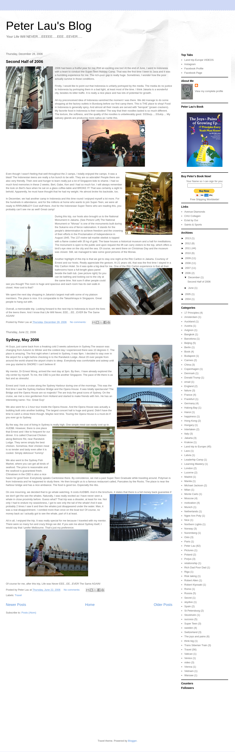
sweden (188, 627)
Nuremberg (190, 532)
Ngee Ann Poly (192, 515)
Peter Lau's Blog (49, 25)
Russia (188, 593)
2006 (188, 273)
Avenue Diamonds (194, 211)
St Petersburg (192, 610)
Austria (188, 325)
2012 (188, 243)
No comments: (78, 322)
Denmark (189, 373)
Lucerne (188, 472)
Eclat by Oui (191, 220)
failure (187, 390)
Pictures (188, 550)
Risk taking (190, 576)
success (188, 619)
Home (90, 605)
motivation (190, 502)
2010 (188, 253)
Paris (187, 541)
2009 (188, 258)
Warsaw (188, 675)
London (188, 468)
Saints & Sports (193, 224)
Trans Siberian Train (195, 645)
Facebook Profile (193, 68)
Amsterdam (190, 317)
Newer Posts (16, 605)
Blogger (132, 740)
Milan (187, 489)
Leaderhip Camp (193, 459)
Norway (188, 528)
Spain (187, 606)
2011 (188, 248)
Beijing (188, 343)
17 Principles (191, 312)
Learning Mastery (194, 463)
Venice (188, 658)
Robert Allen (191, 580)
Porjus (188, 558)
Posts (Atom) (29, 612)
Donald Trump (192, 377)
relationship (190, 563)
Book (187, 351)
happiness (190, 416)
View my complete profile (209, 91)
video (187, 662)
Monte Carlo (191, 494)
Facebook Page (193, 72)
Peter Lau (189, 545)
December (194, 277)
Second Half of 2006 (24, 61)
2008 (188, 263)
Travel (18, 595)
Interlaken (189, 429)
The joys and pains (195, 636)
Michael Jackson (193, 485)
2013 (188, 238)
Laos (187, 450)
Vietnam (188, 671)
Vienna (188, 666)
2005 (188, 294)
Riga (187, 571)
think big (189, 640)
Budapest (189, 355)
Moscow (189, 498)
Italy (186, 433)
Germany (189, 403)
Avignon (188, 330)
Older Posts (163, 605)
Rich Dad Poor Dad (195, 567)
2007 (188, 267)
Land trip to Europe (195, 446)
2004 (188, 299)
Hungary (189, 425)
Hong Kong (190, 420)
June (191, 287)
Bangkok (189, 334)
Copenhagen (191, 369)
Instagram (190, 64)
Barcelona (190, 338)
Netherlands (191, 511)
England (189, 386)
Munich (188, 507)
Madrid (188, 476)
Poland (188, 554)
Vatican (188, 653)
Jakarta (188, 437)
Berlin (187, 347)
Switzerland (190, 632)
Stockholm (190, 614)
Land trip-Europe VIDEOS (199, 59)
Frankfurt (189, 399)
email (187, 381)
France (188, 394)
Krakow (188, 442)
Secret (188, 597)
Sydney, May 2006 (22, 340)
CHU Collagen (192, 216)
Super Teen (190, 623)
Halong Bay (190, 407)
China (187, 364)
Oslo (187, 537)
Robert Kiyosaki (193, 584)
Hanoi (187, 412)
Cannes (188, 360)
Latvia (187, 455)
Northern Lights (193, 524)
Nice (186, 520)
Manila (188, 481)
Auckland (189, 321)
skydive (188, 602)
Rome (187, 588)
